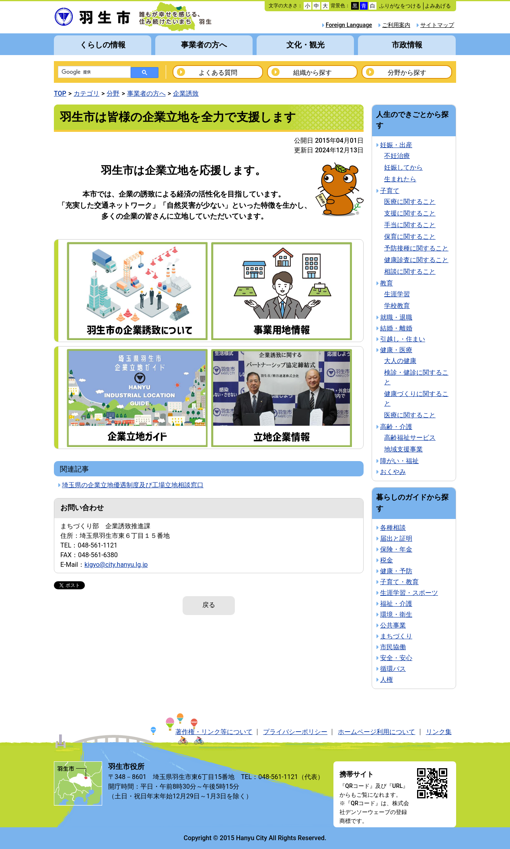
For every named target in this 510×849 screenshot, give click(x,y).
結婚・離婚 (396, 328)
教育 (386, 283)
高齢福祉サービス (410, 437)
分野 (113, 93)
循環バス (393, 669)
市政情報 (407, 44)
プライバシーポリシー (295, 732)
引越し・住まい (402, 339)
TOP (60, 93)
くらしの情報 (102, 44)
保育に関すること (410, 236)
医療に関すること (410, 201)
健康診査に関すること (416, 260)
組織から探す (312, 72)
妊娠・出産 (396, 145)
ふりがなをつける (400, 6)
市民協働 (393, 647)
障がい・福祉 (399, 461)
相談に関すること (410, 271)
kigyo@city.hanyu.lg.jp (116, 564)
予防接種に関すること (416, 248)
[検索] (93, 72)
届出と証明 (396, 538)
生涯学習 (397, 294)
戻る (208, 605)
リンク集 (439, 732)
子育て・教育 (399, 582)
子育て (389, 191)
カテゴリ (86, 93)
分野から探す (407, 72)
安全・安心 (396, 658)
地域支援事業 (403, 449)
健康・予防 (396, 571)
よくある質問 (218, 72)
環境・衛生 (396, 614)
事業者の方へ (204, 44)
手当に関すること (410, 225)
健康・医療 (396, 350)
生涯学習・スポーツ (409, 593)
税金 (386, 560)
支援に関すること (410, 213)
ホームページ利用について (376, 732)
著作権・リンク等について (214, 732)
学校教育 (397, 306)
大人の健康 (400, 361)
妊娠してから (403, 167)
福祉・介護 (396, 603)
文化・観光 (305, 44)
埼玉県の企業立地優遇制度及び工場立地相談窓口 (133, 485)
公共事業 (393, 625)
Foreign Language (349, 25)
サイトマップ (437, 25)
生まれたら (400, 179)
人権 (386, 679)
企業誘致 (186, 93)
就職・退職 (396, 317)
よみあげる (438, 6)
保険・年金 (396, 549)
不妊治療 (397, 156)
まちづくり (396, 636)
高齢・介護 (396, 427)
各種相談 (393, 527)
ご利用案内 (396, 25)
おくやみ (393, 472)
